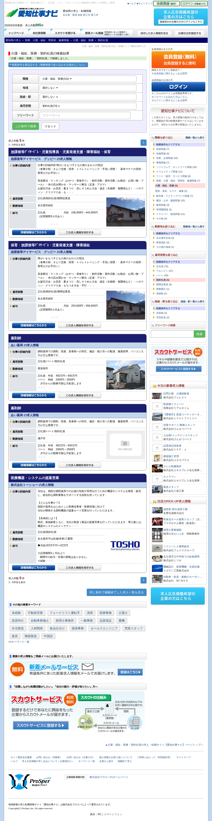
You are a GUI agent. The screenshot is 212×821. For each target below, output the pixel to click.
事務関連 (161, 162)
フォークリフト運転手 (65, 613)
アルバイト (162, 271)
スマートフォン (113, 814)
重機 (122, 620)
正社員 (159, 266)
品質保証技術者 (172, 445)
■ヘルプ (131, 3)
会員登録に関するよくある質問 (170, 73)
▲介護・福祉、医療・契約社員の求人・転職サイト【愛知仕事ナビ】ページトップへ (154, 744)
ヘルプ (14, 761)
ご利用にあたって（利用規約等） (154, 757)
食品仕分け (57, 628)
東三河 (94, 15)
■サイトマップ (144, 3)
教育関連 (161, 205)
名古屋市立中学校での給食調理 (181, 556)
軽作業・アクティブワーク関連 (172, 196)
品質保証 (106, 620)
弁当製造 (18, 628)
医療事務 (106, 613)
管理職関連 (162, 209)
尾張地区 (161, 242)
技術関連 (161, 149)
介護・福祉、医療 (164, 185)
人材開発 (37, 628)
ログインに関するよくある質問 (170, 100)
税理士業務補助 (172, 529)
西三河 (86, 15)
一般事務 (87, 620)
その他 (159, 218)
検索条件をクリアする (168, 144)
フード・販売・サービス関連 (171, 176)
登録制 (159, 293)
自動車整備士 (40, 620)
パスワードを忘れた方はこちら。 (171, 97)
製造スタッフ (171, 487)
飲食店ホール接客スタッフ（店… (182, 519)
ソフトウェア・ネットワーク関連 (174, 167)
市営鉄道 (161, 317)
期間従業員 (162, 284)
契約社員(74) (51, 105)
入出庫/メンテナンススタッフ (180, 435)
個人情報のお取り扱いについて (115, 757)
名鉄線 (159, 313)
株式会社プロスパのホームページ (109, 777)
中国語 (48, 636)
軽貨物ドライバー (175, 404)
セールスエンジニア (104, 628)
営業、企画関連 (164, 158)
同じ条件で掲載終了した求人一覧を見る (117, 592)
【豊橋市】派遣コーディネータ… (182, 414)
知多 (80, 15)
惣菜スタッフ (134, 628)
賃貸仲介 (18, 620)
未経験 (16, 613)
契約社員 (161, 280)
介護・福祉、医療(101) (56, 78)
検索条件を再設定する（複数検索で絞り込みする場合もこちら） (48, 64)
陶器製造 (31, 636)
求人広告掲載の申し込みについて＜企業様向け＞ (48, 761)
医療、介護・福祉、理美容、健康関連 (176, 180)
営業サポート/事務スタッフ (179, 425)
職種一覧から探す (195, 137)
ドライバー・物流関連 (168, 214)
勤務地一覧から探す (193, 226)
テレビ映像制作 (172, 466)
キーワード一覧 (20, 641)
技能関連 (161, 153)
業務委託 (161, 289)
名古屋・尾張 (70, 15)
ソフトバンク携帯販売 (176, 546)
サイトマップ (183, 757)
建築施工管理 (171, 456)
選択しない (50, 87)
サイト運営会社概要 (21, 757)
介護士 (123, 613)
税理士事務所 (65, 620)
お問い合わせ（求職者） (49, 757)
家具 (15, 636)
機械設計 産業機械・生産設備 (181, 566)
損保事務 (78, 628)
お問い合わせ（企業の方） (81, 757)
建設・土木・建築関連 (168, 200)
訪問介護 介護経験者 (176, 393)
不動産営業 (35, 613)
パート (159, 275)
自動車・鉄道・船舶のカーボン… (182, 576)
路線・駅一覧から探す (192, 301)
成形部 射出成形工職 (175, 509)
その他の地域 (163, 247)
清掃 (90, 613)
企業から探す (106, 761)
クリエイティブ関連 (167, 171)
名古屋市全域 (163, 238)
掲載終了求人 (125, 761)
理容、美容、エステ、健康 (169, 191)
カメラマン (169, 476)
